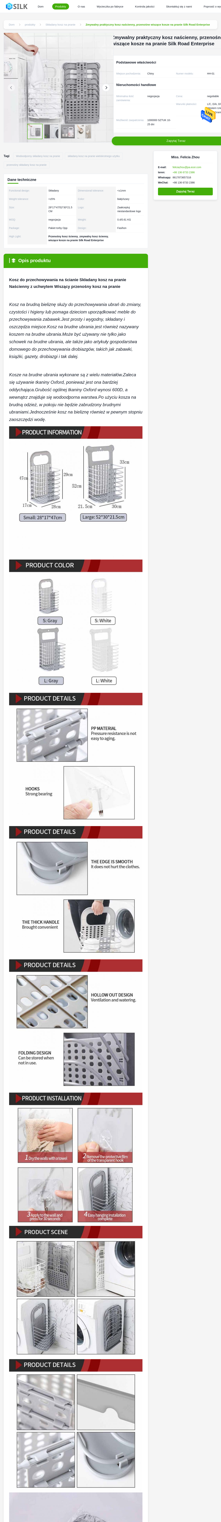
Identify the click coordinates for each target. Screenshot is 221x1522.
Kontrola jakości (144, 6)
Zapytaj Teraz (185, 191)
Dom (41, 6)
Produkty (60, 6)
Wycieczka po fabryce (110, 6)
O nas (81, 6)
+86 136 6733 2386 (184, 172)
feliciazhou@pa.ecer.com (187, 167)
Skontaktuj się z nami (179, 6)
